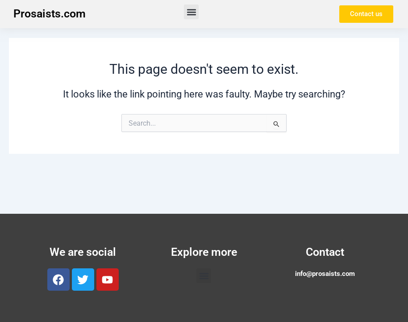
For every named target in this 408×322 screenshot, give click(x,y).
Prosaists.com (49, 13)
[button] (191, 11)
